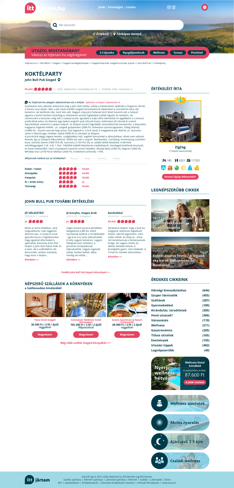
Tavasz (177, 52)
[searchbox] (117, 25)
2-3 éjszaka (107, 52)
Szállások (158, 300)
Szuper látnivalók (164, 295)
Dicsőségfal (115, 7)
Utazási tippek (162, 345)
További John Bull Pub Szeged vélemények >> (85, 272)
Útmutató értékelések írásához (118, 482)
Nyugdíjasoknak (134, 52)
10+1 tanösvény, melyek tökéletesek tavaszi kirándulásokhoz (172, 223)
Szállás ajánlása (72, 479)
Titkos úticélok (162, 335)
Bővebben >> (32, 259)
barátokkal (115, 213)
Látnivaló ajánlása (116, 479)
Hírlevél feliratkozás (148, 482)
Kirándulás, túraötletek (187, 211)
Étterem (132, 479)
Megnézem (45, 334)
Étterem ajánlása (93, 479)
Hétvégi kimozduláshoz (168, 290)
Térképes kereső (129, 34)
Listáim (131, 7)
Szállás (144, 479)
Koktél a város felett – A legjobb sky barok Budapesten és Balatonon (179, 260)
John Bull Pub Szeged (40, 80)
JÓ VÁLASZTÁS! (34, 213)
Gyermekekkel (162, 305)
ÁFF (60, 482)
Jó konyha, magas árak (81, 213)
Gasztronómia (185, 248)
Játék (101, 7)
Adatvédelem (72, 482)
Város (167, 479)
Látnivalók (156, 479)
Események (159, 340)
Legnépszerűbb (160, 213)
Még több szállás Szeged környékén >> (85, 343)
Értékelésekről (90, 482)
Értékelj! (102, 34)
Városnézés (159, 320)
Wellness (159, 52)
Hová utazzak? (162, 315)
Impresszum (169, 482)
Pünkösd (197, 52)
